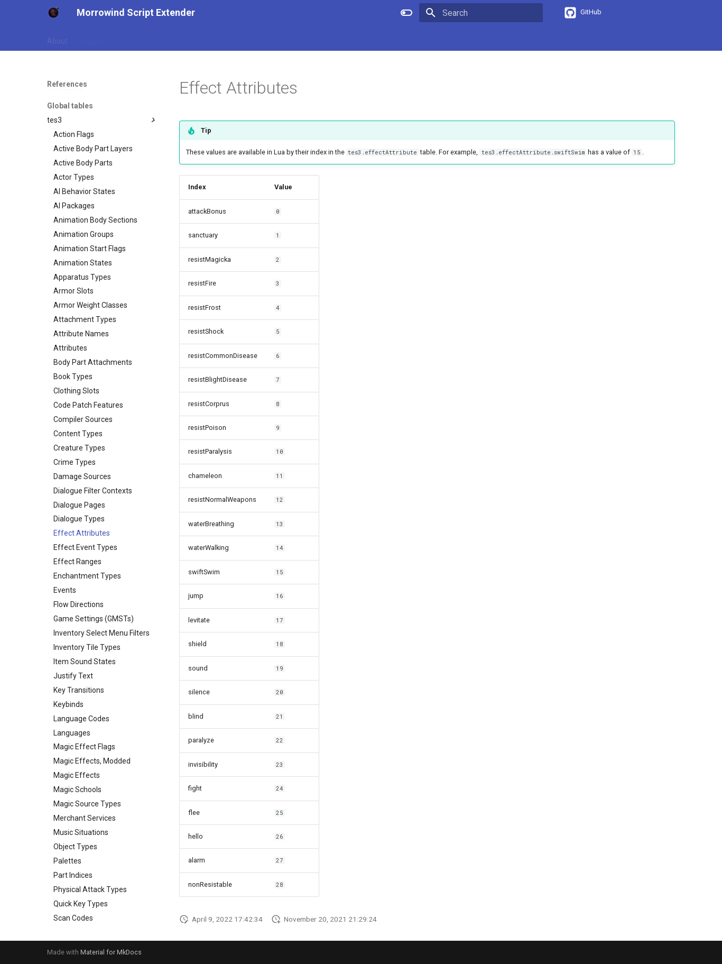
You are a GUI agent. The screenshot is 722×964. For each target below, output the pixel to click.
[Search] (481, 12)
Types (206, 38)
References (135, 38)
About (57, 38)
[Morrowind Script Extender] (53, 12)
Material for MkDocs (111, 952)
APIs (175, 38)
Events (240, 38)
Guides (91, 38)
